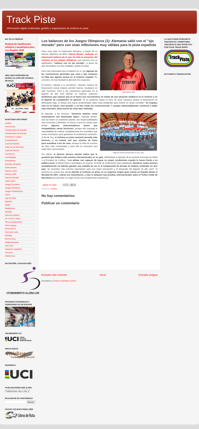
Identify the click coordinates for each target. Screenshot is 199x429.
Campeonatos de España (16, 130)
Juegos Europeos (12, 184)
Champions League (13, 137)
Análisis (53, 189)
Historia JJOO (11, 171)
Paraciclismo (10, 229)
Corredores (10, 154)
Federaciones (11, 167)
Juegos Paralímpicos (14, 191)
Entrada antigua (148, 274)
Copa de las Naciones (14, 147)
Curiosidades (10, 157)
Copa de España (12, 144)
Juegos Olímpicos (12, 188)
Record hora (10, 239)
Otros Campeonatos (13, 222)
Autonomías (10, 127)
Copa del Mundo (12, 150)
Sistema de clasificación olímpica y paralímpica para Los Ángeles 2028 (19, 47)
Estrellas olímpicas (13, 164)
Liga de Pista (10, 198)
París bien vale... (12, 232)
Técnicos (9, 252)
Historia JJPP (10, 174)
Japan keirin (10, 181)
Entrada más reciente (54, 274)
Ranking (8, 235)
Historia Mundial (12, 178)
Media (7, 205)
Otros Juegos (10, 225)
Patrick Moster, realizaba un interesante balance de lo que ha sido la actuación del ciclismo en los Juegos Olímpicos (69, 57)
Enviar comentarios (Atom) (65, 281)
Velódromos (10, 256)
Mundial (8, 212)
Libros (7, 195)
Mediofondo (10, 208)
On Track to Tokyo (12, 218)
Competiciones (11, 140)
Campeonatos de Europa (15, 133)
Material (8, 201)
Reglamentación (12, 242)
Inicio (103, 274)
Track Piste (31, 19)
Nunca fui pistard (12, 215)
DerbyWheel (10, 161)
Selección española (13, 249)
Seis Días (9, 246)
